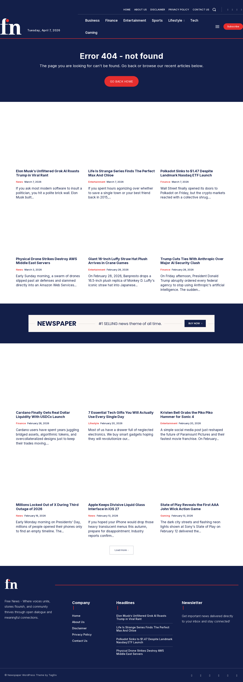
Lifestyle (93, 423)
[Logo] (11, 584)
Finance (165, 182)
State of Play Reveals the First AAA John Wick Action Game (189, 507)
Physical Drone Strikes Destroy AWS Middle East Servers (46, 261)
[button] (214, 9)
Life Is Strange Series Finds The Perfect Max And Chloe (121, 173)
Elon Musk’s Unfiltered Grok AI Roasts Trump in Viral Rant (47, 173)
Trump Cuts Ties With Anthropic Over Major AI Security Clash (192, 261)
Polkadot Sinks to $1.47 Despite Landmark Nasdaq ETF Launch (186, 173)
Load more (122, 550)
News (19, 182)
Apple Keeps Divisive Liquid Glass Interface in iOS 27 (116, 507)
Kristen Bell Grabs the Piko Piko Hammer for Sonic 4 (186, 415)
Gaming (165, 515)
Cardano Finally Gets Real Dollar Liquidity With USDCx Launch (43, 415)
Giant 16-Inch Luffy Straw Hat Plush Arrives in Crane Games (117, 261)
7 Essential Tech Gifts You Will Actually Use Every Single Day (121, 415)
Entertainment (96, 182)
